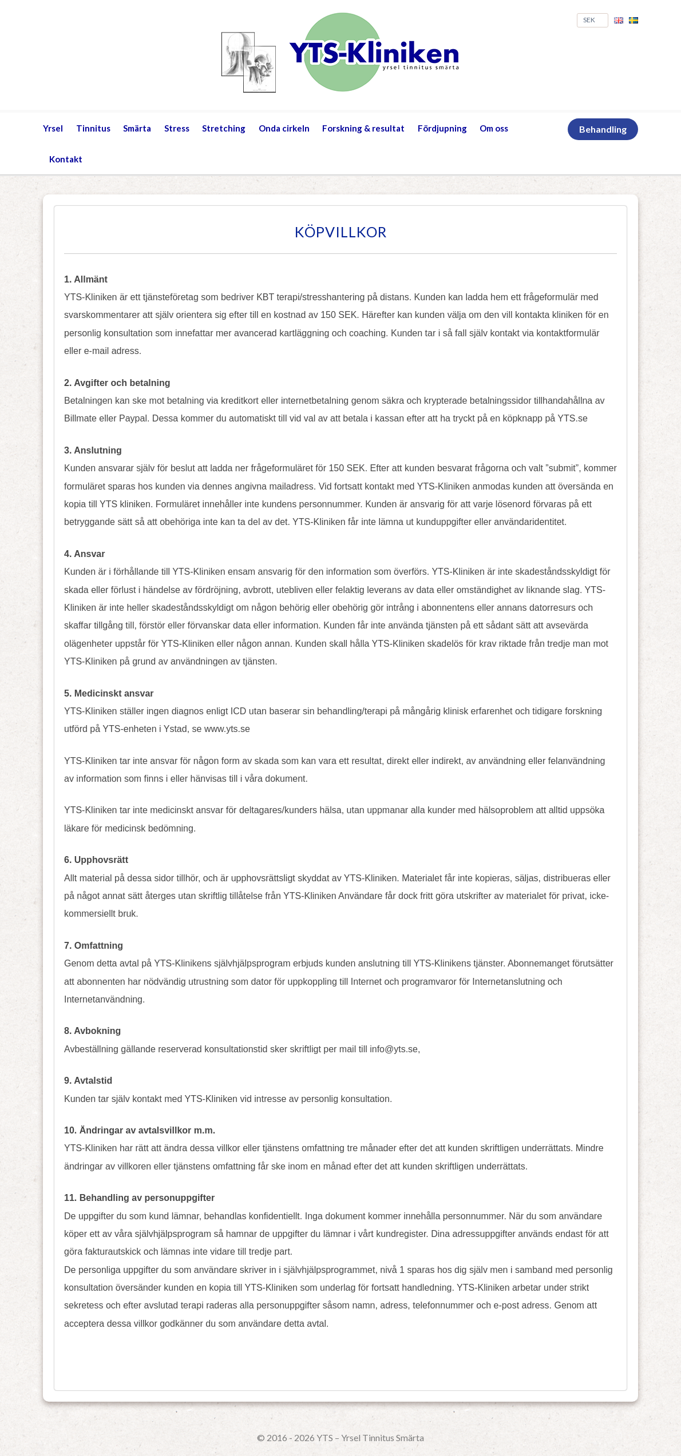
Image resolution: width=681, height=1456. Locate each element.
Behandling (603, 129)
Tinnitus (93, 128)
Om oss (494, 128)
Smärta (137, 128)
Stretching (224, 128)
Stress (176, 128)
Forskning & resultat (363, 128)
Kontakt (65, 159)
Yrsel (53, 128)
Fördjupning (442, 128)
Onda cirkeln (284, 128)
